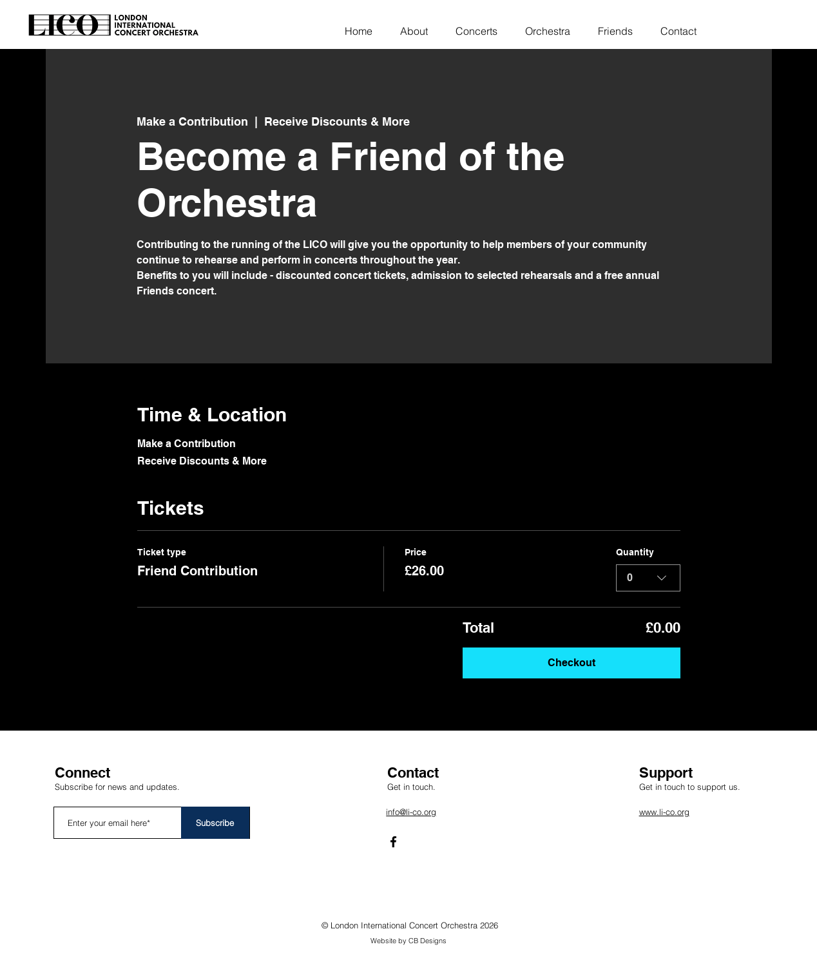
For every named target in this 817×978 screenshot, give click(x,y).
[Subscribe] (215, 823)
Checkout (571, 663)
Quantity (635, 552)
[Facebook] (393, 841)
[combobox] (648, 577)
